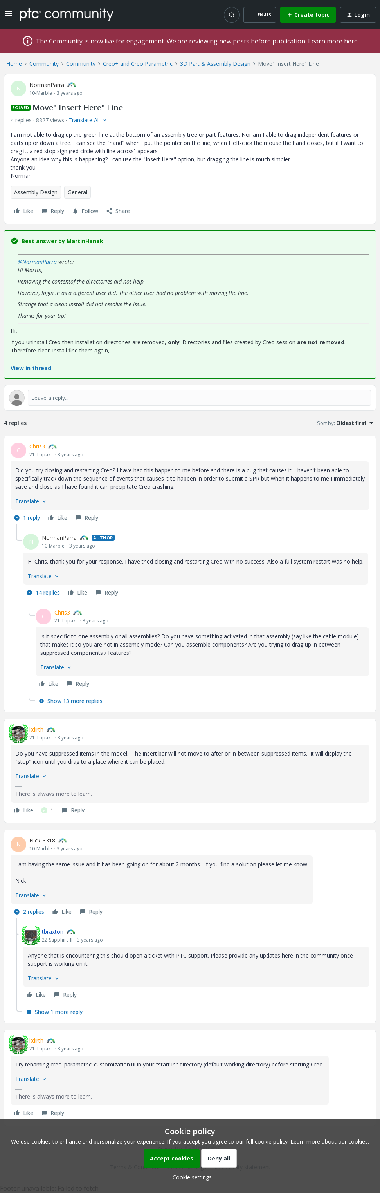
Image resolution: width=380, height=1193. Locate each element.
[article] (190, 483)
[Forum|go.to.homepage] (66, 14)
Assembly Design (36, 192)
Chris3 (37, 446)
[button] (8, 16)
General (77, 192)
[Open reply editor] (190, 397)
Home (14, 63)
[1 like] (47, 810)
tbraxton (52, 931)
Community (44, 63)
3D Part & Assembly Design (215, 63)
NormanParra (46, 85)
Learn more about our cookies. (329, 1141)
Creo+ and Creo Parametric (138, 63)
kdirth (36, 729)
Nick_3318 (42, 840)
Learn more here (333, 41)
